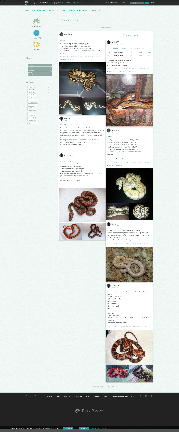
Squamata (62, 11)
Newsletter (79, 392)
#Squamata (71, 57)
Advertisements (111, 3)
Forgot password (57, 3)
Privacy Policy (68, 392)
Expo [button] (124, 3)
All (29, 63)
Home (29, 11)
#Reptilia (64, 57)
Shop (68, 3)
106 (39, 92)
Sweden (40, 73)
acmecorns (115, 282)
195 (39, 90)
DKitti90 (114, 42)
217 (39, 87)
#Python (100, 57)
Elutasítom (83, 428)
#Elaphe (143, 69)
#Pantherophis (99, 147)
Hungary (40, 68)
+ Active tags (30, 83)
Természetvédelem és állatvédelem (123, 392)
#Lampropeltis (145, 241)
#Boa (85, 57)
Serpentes (73, 11)
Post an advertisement (129, 35)
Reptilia (53, 11)
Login (34, 3)
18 (39, 98)
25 (39, 95)
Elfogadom (68, 428)
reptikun (67, 34)
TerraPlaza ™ (40, 392)
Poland (40, 65)
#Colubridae (92, 57)
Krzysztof (67, 154)
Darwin (66, 117)
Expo (88, 392)
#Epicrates (101, 183)
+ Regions (29, 58)
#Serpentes (79, 57)
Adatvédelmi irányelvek (100, 428)
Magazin (76, 3)
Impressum (49, 392)
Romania (40, 70)
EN (153, 3)
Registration (44, 3)
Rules (58, 392)
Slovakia (40, 75)
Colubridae (84, 11)
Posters (106, 392)
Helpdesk (97, 392)
